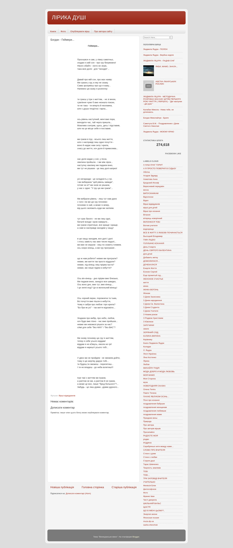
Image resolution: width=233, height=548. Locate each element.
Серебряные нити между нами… (158, 446)
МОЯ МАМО (149, 375)
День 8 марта (149, 247)
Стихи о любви (150, 457)
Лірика (146, 361)
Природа (147, 421)
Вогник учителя (150, 225)
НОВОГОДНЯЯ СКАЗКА (154, 386)
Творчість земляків (152, 468)
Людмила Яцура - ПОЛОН (155, 49)
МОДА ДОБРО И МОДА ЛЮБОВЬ (159, 371)
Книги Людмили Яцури (153, 343)
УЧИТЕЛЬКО (149, 482)
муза (145, 382)
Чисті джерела (150, 500)
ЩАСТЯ (146, 507)
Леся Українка (149, 354)
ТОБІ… (146, 475)
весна (146, 190)
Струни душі (149, 461)
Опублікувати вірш (79, 31)
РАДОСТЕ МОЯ (150, 436)
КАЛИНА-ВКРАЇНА (151, 336)
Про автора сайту (103, 31)
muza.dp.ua (148, 521)
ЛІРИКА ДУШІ (69, 17)
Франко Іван (149, 496)
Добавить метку (150, 257)
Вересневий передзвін (153, 186)
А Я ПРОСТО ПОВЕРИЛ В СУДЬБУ (159, 168)
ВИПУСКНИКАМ (150, 193)
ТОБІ (145, 471)
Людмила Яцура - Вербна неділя (158, 55)
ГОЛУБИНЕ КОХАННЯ (153, 243)
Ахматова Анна (150, 179)
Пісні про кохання (151, 400)
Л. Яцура (147, 350)
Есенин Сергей (150, 272)
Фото (63, 31)
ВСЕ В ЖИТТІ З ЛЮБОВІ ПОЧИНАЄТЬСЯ (162, 232)
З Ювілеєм (148, 322)
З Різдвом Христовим (153, 318)
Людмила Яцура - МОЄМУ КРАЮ (158, 132)
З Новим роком (150, 314)
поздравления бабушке (154, 404)
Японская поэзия (151, 518)
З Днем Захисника (151, 297)
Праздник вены (150, 418)
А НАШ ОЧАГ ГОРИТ (153, 165)
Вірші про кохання (151, 211)
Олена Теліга (149, 389)
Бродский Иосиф (151, 183)
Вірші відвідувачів (67, 396)
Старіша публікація (124, 487)
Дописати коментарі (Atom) (78, 493)
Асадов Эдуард (150, 175)
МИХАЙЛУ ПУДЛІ (151, 368)
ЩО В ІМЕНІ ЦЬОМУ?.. (154, 510)
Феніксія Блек (149, 485)
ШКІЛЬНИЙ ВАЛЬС (152, 503)
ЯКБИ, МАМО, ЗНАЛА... (166, 66)
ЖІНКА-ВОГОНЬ (150, 290)
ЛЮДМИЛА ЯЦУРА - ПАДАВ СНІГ (159, 61)
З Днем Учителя (150, 311)
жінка (145, 286)
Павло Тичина (149, 393)
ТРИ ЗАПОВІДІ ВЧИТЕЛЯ (155, 478)
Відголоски (148, 197)
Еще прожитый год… (153, 275)
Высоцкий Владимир (153, 236)
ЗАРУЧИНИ (148, 325)
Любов (146, 364)
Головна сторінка (93, 487)
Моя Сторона (149, 379)
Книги (53, 31)
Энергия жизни (150, 514)
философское (149, 489)
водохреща (148, 229)
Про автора (148, 425)
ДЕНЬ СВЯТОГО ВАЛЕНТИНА (157, 250)
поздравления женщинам (155, 407)
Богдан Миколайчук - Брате (156, 118)
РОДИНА (147, 443)
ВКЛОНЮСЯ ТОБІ (151, 222)
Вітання (146, 215)
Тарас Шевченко (151, 464)
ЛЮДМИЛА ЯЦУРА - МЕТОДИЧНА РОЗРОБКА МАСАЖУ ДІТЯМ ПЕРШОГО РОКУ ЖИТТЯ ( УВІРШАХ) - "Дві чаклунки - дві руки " (162, 100)
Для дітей (147, 254)
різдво (146, 439)
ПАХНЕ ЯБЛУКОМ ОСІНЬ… (156, 396)
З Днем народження (152, 300)
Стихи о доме (149, 453)
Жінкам (146, 293)
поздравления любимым (154, 411)
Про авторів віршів (152, 428)
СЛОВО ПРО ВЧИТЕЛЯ (154, 450)
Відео (145, 200)
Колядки (147, 347)
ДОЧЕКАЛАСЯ (150, 265)
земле (146, 329)
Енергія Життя (150, 268)
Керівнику (147, 339)
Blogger (135, 537)
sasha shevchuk (150, 525)
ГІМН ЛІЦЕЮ (149, 240)
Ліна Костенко (149, 357)
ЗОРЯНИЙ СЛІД (150, 332)
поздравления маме (152, 414)
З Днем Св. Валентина (153, 304)
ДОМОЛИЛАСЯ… (151, 261)
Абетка (146, 172)
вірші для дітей (150, 207)
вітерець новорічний (152, 218)
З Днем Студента (151, 307)
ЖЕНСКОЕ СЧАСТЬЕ (153, 279)
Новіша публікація (62, 487)
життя (146, 282)
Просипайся (148, 432)
